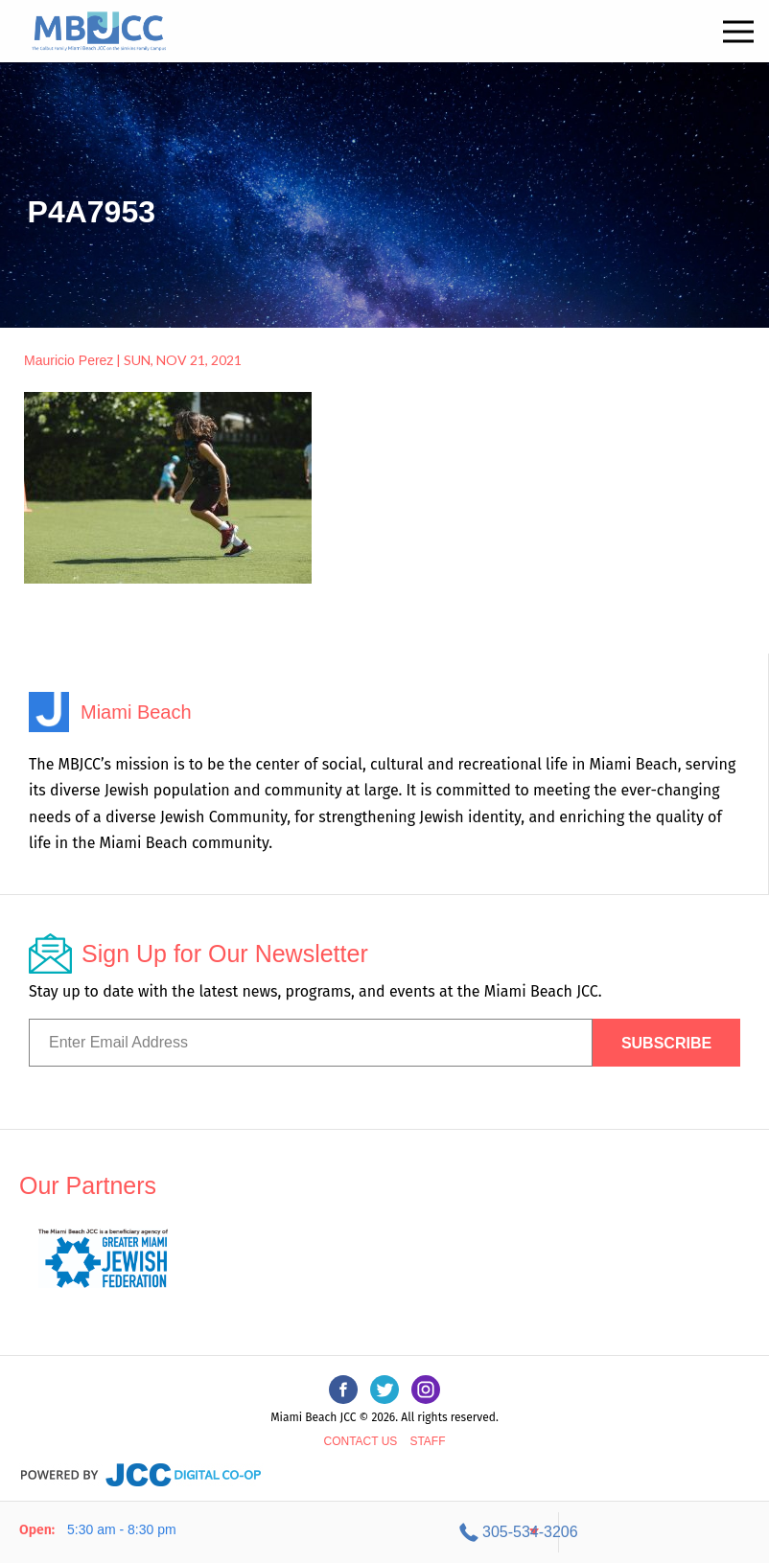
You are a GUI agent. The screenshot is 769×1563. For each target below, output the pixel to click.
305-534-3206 (638, 1532)
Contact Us (360, 1430)
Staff (427, 1430)
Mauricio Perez (68, 360)
